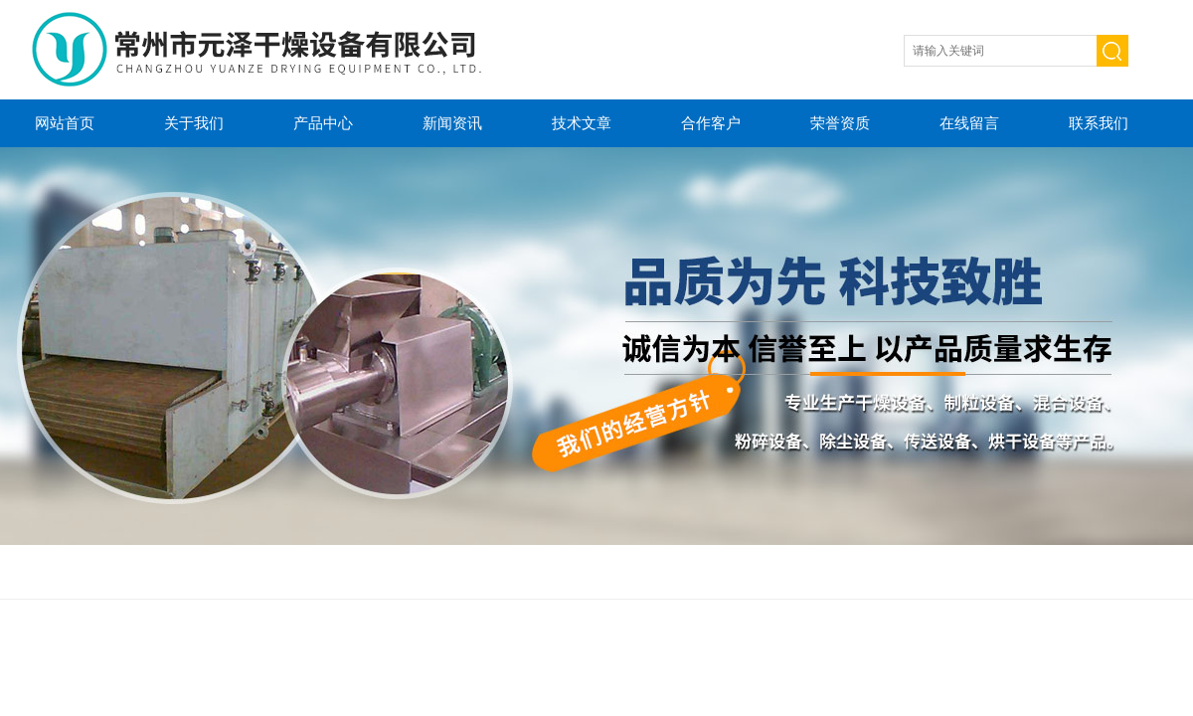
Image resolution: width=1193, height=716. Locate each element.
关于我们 (194, 122)
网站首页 (64, 122)
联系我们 (1098, 122)
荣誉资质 (840, 122)
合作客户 (711, 122)
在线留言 (969, 122)
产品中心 (323, 122)
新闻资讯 (452, 122)
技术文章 (581, 122)
